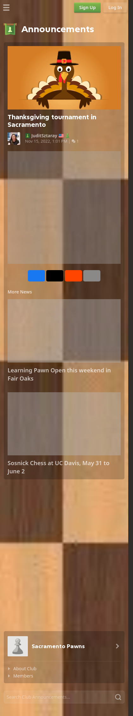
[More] (91, 275)
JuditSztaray (44, 135)
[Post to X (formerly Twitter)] (54, 275)
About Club (24, 669)
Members (23, 676)
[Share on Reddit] (73, 275)
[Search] (64, 697)
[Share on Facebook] (36, 275)
